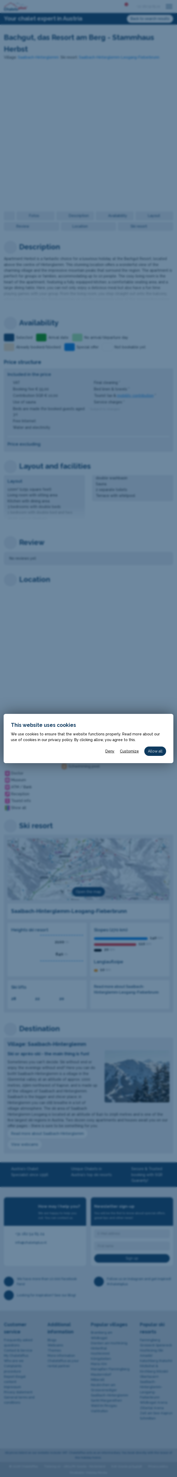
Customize (129, 751)
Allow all (155, 751)
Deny (109, 751)
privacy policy (60, 740)
